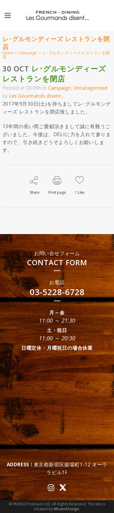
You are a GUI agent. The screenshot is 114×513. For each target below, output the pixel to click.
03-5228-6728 (57, 292)
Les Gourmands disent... (37, 95)
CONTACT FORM (57, 262)
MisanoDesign (66, 508)
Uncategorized (90, 88)
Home (8, 53)
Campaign (27, 53)
